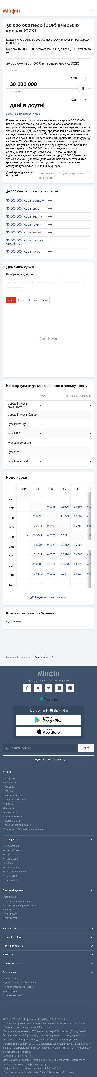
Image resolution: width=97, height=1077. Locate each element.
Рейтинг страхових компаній (18, 987)
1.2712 (64, 544)
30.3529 (37, 516)
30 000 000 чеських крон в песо (23, 114)
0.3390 (64, 554)
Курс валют (9, 778)
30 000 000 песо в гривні (23, 224)
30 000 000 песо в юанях (24, 232)
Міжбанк (8, 803)
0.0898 (78, 554)
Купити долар (10, 909)
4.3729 (64, 516)
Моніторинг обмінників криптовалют (23, 829)
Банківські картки (12, 795)
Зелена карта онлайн (15, 978)
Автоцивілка (10, 991)
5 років (44, 300)
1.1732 (51, 564)
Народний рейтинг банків (17, 825)
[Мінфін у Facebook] (27, 688)
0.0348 (51, 506)
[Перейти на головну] (11, 11)
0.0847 (64, 573)
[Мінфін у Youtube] (70, 688)
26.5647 (37, 535)
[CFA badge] (11, 1010)
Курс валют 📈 (24, 657)
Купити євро (10, 913)
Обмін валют (10, 896)
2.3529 (38, 554)
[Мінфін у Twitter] (48, 688)
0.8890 (51, 535)
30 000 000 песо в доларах (25, 200)
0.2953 (51, 544)
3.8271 (64, 535)
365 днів (32, 300)
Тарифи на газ (11, 812)
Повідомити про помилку (48, 759)
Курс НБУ (8, 791)
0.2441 (51, 525)
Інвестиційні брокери (14, 799)
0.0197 (51, 573)
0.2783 (78, 525)
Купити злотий (11, 918)
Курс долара (10, 782)
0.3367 (78, 544)
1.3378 (78, 564)
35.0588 (37, 564)
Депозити (8, 808)
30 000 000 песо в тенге (23, 251)
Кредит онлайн (11, 820)
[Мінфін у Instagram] (59, 688)
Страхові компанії (13, 995)
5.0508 (64, 564)
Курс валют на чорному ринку (19, 905)
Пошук (86, 748)
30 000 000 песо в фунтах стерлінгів (24, 242)
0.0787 (51, 554)
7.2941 (38, 525)
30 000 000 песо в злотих (24, 216)
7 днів (11, 300)
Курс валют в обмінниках (17, 901)
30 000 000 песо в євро (22, 208)
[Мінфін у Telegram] (38, 688)
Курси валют (14, 621)
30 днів (21, 300)
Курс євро (8, 787)
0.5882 (38, 573)
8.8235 (38, 544)
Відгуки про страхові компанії (19, 982)
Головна (10, 657)
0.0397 (78, 506)
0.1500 (64, 506)
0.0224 (78, 573)
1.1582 (78, 516)
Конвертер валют (12, 816)
